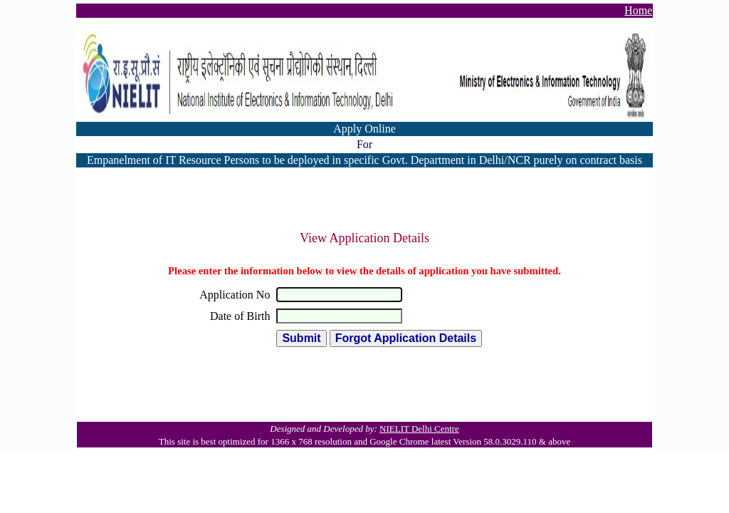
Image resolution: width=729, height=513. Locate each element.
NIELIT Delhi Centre (419, 428)
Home (638, 10)
